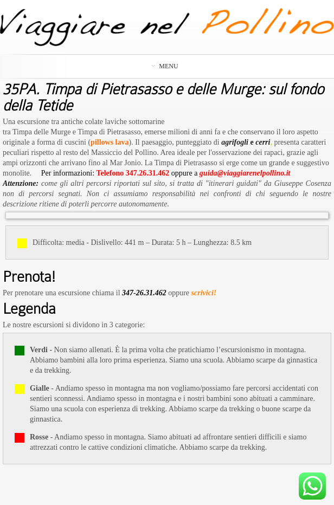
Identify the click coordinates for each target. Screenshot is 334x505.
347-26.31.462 (144, 293)
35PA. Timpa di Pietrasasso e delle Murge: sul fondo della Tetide (163, 97)
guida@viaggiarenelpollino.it (245, 173)
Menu (165, 66)
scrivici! (204, 293)
